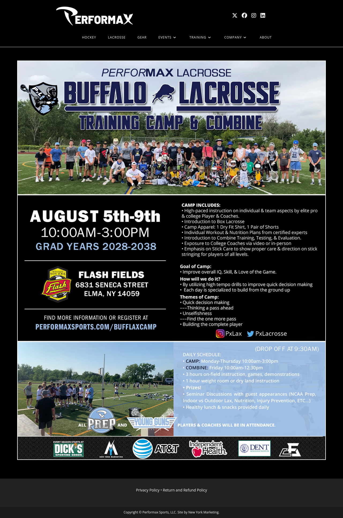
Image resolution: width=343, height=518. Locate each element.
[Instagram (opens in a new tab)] (253, 15)
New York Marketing (203, 512)
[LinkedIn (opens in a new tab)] (262, 15)
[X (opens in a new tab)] (235, 15)
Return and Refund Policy (185, 490)
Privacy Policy (147, 490)
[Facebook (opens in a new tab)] (244, 15)
